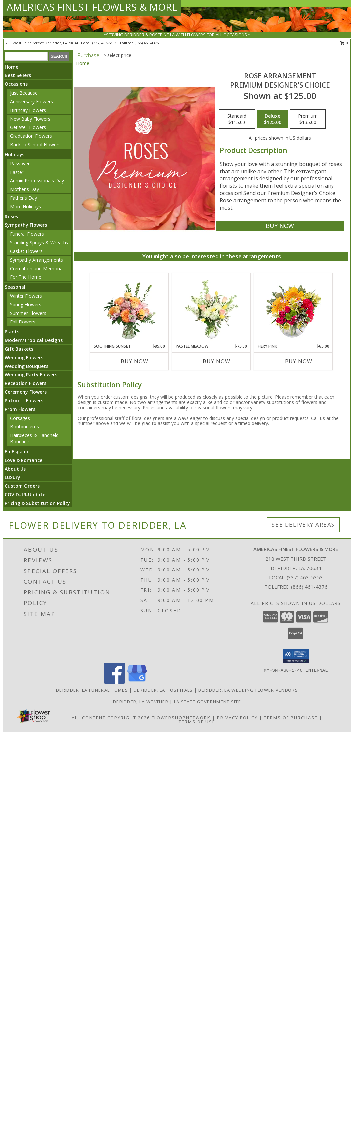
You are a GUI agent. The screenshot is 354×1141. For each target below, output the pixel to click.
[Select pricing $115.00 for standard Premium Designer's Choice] (237, 119)
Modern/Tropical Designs (34, 340)
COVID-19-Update (25, 494)
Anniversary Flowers (31, 101)
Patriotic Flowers (24, 400)
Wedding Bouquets (26, 366)
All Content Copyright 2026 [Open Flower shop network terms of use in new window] (111, 717)
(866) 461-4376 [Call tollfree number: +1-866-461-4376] (147, 42)
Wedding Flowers (24, 357)
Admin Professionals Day (37, 180)
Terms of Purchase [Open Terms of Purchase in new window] (291, 717)
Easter (16, 172)
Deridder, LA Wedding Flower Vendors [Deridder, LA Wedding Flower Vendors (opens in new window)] (248, 690)
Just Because (24, 93)
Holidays (14, 154)
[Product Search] (26, 56)
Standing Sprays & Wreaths (39, 242)
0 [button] (344, 42)
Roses (11, 216)
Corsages (20, 418)
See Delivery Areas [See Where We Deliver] (303, 524)
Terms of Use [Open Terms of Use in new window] (197, 722)
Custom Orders (22, 486)
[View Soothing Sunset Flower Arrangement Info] (129, 308)
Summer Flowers (28, 313)
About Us (15, 469)
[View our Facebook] (114, 682)
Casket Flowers (26, 251)
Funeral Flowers (27, 234)
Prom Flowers (20, 409)
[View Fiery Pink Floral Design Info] (293, 308)
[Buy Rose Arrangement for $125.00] (279, 226)
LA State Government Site (207, 702)
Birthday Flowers (28, 110)
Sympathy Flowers (26, 225)
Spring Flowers (25, 304)
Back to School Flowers (35, 144)
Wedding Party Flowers (31, 375)
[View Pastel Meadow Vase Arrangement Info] (211, 308)
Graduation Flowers (31, 136)
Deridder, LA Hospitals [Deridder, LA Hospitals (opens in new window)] (163, 690)
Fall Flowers (22, 322)
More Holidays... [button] (27, 206)
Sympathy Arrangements (36, 260)
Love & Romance (23, 460)
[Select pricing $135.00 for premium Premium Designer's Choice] (307, 119)
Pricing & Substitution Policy (37, 503)
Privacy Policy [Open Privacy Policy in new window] (237, 717)
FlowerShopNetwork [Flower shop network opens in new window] (181, 717)
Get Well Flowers (28, 127)
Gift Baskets (19, 349)
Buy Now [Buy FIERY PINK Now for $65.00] (298, 361)
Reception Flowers (25, 383)
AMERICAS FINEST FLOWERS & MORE (92, 7)
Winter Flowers (26, 296)
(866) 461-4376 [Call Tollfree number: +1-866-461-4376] (309, 586)
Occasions (16, 84)
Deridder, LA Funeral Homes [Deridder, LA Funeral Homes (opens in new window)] (92, 690)
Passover (20, 163)
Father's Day (23, 198)
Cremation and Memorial (37, 268)
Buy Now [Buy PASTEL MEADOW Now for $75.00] (216, 361)
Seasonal (15, 287)
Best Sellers (18, 75)
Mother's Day (24, 189)
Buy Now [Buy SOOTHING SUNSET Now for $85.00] (134, 361)
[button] (296, 656)
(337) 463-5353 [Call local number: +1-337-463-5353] (104, 42)
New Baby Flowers (30, 119)
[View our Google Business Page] (137, 682)
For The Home (25, 277)
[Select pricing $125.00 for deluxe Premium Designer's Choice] (272, 119)
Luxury (12, 477)
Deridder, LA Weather (140, 702)
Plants (12, 331)
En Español (17, 451)
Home (11, 67)
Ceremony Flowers (26, 392)
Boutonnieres (24, 426)
